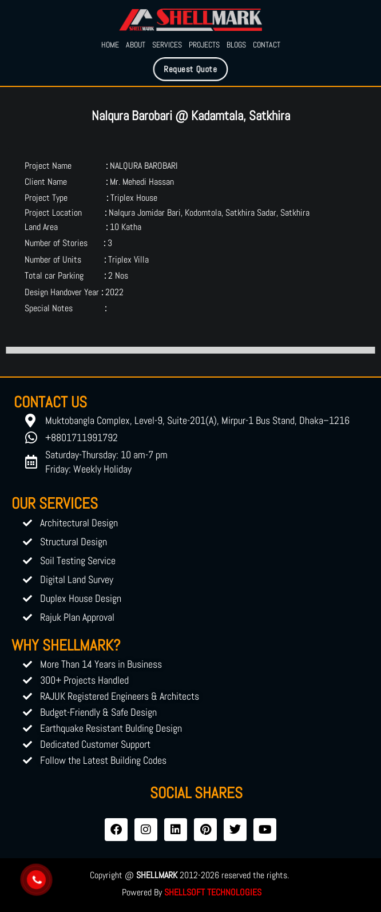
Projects (204, 44)
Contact (266, 44)
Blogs (236, 44)
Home (110, 44)
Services (167, 44)
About (135, 44)
